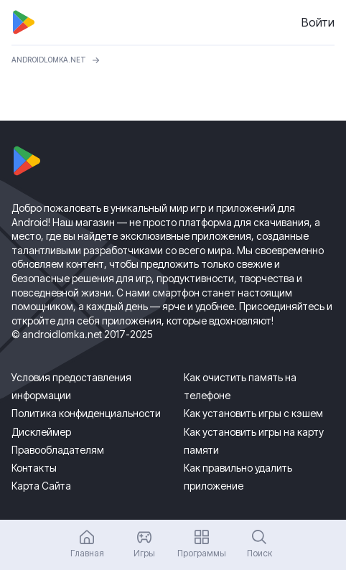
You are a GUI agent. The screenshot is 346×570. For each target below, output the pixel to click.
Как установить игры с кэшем (253, 413)
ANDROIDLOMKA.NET (48, 59)
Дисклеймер (41, 432)
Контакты (34, 468)
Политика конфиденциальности (86, 413)
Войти (318, 22)
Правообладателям (57, 450)
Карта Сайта (41, 486)
